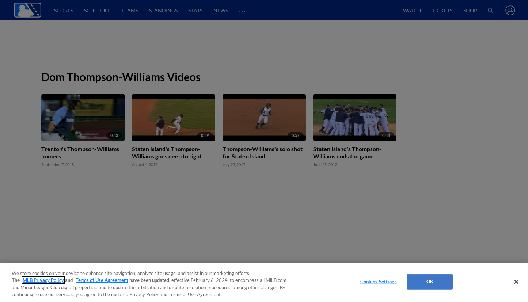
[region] (264, 282)
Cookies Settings (378, 281)
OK (429, 281)
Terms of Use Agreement (102, 280)
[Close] (516, 282)
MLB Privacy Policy (43, 280)
